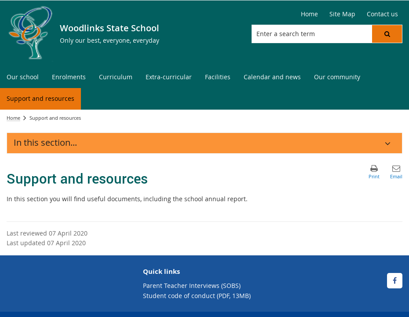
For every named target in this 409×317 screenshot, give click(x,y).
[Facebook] (394, 280)
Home (13, 117)
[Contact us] (382, 14)
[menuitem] (22, 77)
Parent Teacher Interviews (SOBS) (192, 285)
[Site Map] (342, 14)
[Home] (309, 14)
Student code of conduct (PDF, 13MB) (197, 295)
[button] (387, 34)
